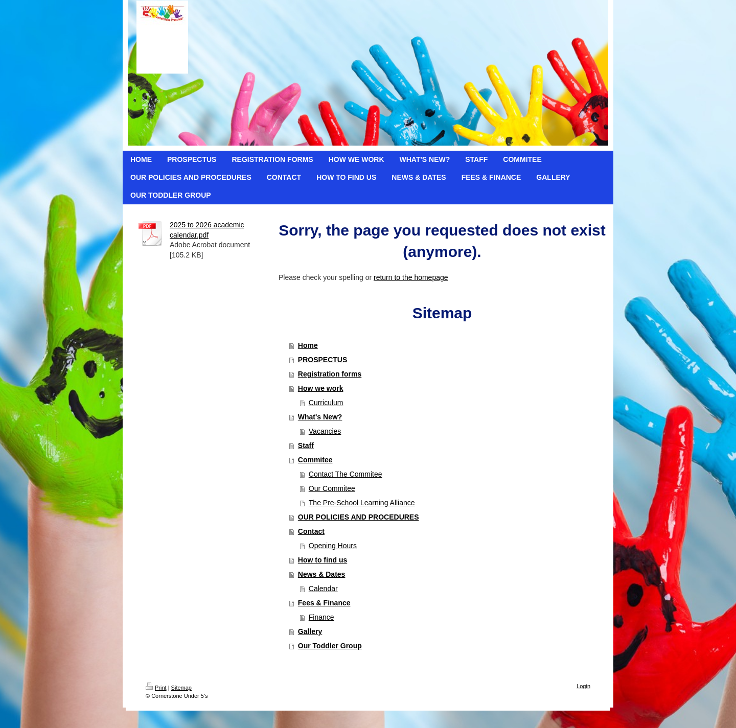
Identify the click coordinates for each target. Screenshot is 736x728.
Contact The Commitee (345, 474)
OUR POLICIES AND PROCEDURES (358, 517)
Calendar (323, 588)
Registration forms (329, 374)
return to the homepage (411, 277)
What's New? (320, 417)
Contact (311, 531)
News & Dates (322, 574)
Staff (306, 445)
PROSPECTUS (322, 360)
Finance (321, 617)
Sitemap (181, 688)
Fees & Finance (324, 603)
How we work (320, 388)
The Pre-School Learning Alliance (362, 503)
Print (156, 688)
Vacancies (325, 431)
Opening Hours (333, 546)
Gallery (310, 631)
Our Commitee (332, 488)
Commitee (315, 460)
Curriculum (326, 402)
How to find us (322, 560)
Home (308, 345)
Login (583, 686)
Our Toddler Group (330, 646)
